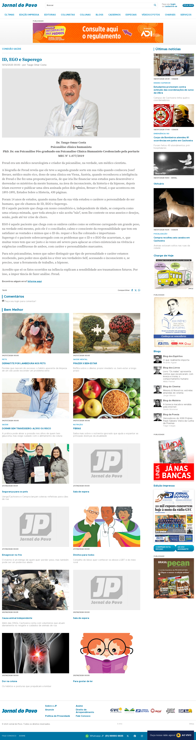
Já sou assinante (183, 548)
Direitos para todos (83, 555)
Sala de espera (81, 492)
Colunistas (68, 15)
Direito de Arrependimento (85, 711)
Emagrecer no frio (12, 555)
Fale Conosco (83, 716)
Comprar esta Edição (163, 548)
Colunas (85, 15)
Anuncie (49, 710)
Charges (170, 15)
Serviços (185, 15)
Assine (79, 706)
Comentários (14, 296)
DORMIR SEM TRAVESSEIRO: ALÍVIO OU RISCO (26, 428)
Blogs (99, 15)
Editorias (50, 15)
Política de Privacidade (57, 716)
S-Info (119, 724)
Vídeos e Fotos (151, 15)
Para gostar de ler (83, 681)
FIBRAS (77, 428)
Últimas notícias (168, 49)
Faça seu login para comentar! (19, 301)
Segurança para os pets (15, 492)
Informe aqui (35, 281)
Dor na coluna (9, 681)
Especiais (131, 15)
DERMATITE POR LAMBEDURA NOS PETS (24, 363)
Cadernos (114, 15)
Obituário (159, 184)
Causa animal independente (17, 618)
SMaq (191, 724)
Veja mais (188, 5)
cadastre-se (171, 6)
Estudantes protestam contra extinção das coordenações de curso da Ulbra (174, 90)
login (173, 4)
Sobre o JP (51, 706)
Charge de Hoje (164, 255)
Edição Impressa (29, 15)
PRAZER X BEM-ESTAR (85, 363)
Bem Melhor (13, 309)
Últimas (9, 15)
